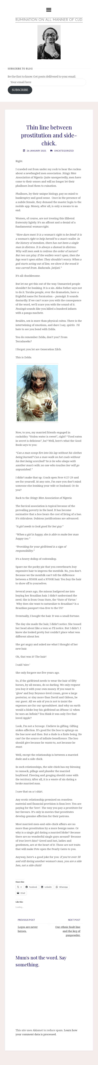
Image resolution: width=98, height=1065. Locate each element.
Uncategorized (64, 151)
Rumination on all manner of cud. (49, 20)
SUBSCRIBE (20, 90)
